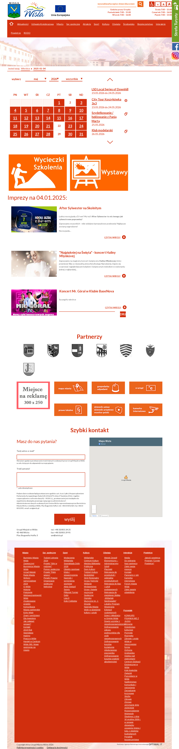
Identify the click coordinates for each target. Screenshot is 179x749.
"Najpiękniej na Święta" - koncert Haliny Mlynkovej (87, 254)
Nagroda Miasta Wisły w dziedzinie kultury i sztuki (92, 610)
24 (81, 126)
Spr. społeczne (49, 553)
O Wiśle (27, 586)
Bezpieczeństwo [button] (145, 24)
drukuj (123, 314)
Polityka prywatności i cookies (30, 747)
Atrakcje (87, 24)
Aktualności (22, 24)
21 (48, 126)
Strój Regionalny (91, 578)
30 (70, 134)
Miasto (25, 553)
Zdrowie (128, 699)
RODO (27, 33)
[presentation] (39, 519)
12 (26, 118)
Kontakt (26, 627)
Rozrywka (128, 636)
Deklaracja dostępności (57, 747)
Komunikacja (29, 607)
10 (81, 110)
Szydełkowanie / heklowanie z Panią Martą (104, 117)
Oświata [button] (116, 24)
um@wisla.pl (57, 535)
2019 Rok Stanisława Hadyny (28, 633)
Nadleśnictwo (130, 682)
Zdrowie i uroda (131, 638)
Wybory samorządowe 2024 (29, 581)
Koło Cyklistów (70, 601)
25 (15, 134)
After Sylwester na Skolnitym (80, 208)
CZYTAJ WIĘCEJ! (112, 237)
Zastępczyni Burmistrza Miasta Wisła (31, 566)
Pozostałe (127, 610)
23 (70, 126)
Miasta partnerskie (31, 610)
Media (127, 558)
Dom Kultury (89, 569)
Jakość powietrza (152, 558)
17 (81, 118)
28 (48, 134)
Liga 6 (66, 598)
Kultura (86, 553)
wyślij (69, 519)
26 (26, 134)
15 (59, 118)
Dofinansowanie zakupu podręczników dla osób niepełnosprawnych (113, 633)
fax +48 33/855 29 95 (60, 532)
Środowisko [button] (128, 24)
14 (48, 118)
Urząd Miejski (29, 572)
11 (15, 118)
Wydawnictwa (90, 586)
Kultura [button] (105, 24)
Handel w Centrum (31, 641)
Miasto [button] (60, 24)
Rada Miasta (29, 575)
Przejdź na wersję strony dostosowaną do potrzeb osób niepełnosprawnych (152, 4)
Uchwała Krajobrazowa (42, 24)
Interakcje (127, 553)
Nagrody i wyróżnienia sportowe (69, 581)
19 (26, 126)
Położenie (27, 592)
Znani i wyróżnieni (31, 615)
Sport (65, 553)
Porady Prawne (51, 578)
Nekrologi (48, 586)
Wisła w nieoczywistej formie (130, 644)
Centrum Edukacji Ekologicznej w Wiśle (132, 665)
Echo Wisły (28, 612)
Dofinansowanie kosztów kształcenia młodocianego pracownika (111, 647)
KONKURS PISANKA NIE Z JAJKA (131, 618)
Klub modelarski (102, 130)
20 (37, 126)
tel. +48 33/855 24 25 (61, 529)
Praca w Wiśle (29, 638)
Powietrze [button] (16, 33)
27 (37, 134)
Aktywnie (128, 624)
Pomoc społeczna (52, 569)
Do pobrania (129, 561)
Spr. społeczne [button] (73, 24)
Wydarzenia (69, 558)
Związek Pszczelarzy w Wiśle (130, 676)
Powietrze (148, 553)
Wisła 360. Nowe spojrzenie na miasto (31, 647)
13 (37, 118)
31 (81, 134)
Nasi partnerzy (131, 563)
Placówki (108, 569)
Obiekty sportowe (71, 569)
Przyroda (128, 633)
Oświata (107, 553)
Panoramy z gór (131, 575)
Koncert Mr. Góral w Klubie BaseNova (86, 291)
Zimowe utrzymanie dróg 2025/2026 (131, 705)
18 (15, 126)
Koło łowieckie (130, 670)
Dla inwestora (29, 618)
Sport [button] (96, 24)
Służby (127, 696)
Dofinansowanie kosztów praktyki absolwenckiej (111, 659)
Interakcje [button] (161, 24)
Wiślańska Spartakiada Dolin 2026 (72, 564)
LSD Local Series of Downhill (110, 89)
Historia (26, 589)
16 (70, 118)
